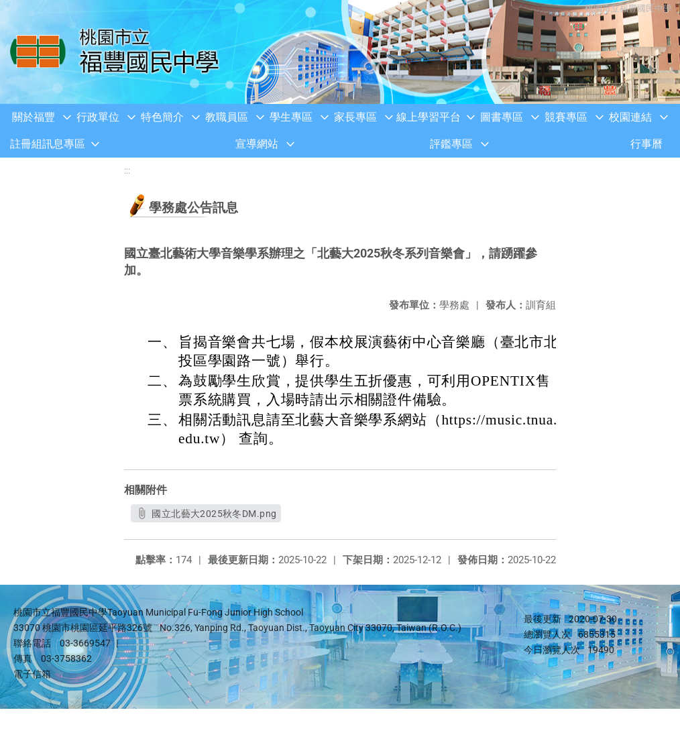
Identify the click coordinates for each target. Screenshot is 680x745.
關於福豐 (33, 117)
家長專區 (355, 117)
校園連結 (630, 117)
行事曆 (646, 143)
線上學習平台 (428, 117)
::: (127, 171)
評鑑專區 (451, 143)
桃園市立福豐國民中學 (626, 8)
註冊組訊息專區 (47, 143)
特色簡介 (162, 117)
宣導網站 (256, 143)
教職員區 (226, 117)
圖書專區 (501, 117)
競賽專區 (566, 117)
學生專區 (291, 117)
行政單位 (97, 117)
